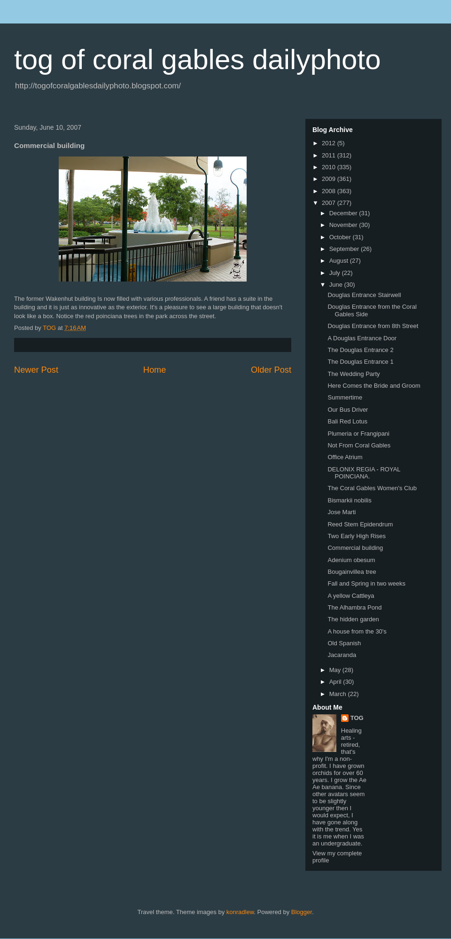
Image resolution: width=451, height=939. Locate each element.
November (344, 224)
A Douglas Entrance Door (362, 338)
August (339, 260)
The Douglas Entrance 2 (360, 349)
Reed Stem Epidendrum (360, 524)
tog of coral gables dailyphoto (197, 59)
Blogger (301, 912)
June (336, 284)
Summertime (344, 397)
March (338, 693)
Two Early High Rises (356, 536)
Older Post (271, 370)
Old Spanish (344, 643)
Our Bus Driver (347, 409)
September (345, 248)
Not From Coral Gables (358, 445)
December (344, 213)
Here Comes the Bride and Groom (373, 385)
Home (154, 370)
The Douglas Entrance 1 (360, 361)
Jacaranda (341, 654)
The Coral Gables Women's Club (371, 488)
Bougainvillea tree (351, 571)
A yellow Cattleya (350, 595)
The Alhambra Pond (354, 607)
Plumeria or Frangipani (358, 433)
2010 (329, 167)
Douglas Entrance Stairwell (364, 294)
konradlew (240, 912)
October (341, 237)
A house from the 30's (356, 631)
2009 (329, 178)
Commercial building (355, 547)
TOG (357, 717)
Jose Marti (341, 512)
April (336, 681)
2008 (329, 191)
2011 (329, 155)
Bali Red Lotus (347, 421)
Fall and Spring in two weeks (366, 583)
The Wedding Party (353, 373)
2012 (329, 143)
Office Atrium (344, 457)
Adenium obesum (351, 559)
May (335, 669)
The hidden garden (353, 619)
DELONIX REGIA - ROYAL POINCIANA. (363, 473)
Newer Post (36, 370)
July (335, 272)
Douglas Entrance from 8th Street (372, 325)
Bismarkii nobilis (349, 500)
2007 (329, 202)
